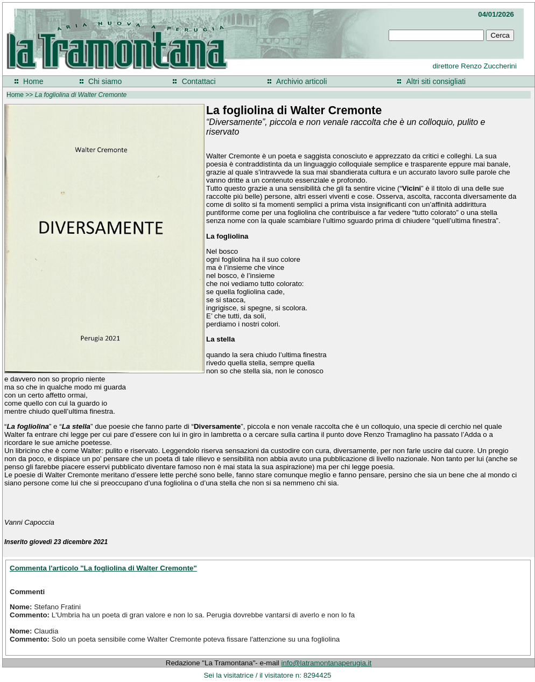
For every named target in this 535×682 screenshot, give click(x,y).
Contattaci (199, 81)
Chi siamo (105, 81)
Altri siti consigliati (436, 81)
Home (33, 81)
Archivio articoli (301, 81)
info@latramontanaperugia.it (326, 663)
